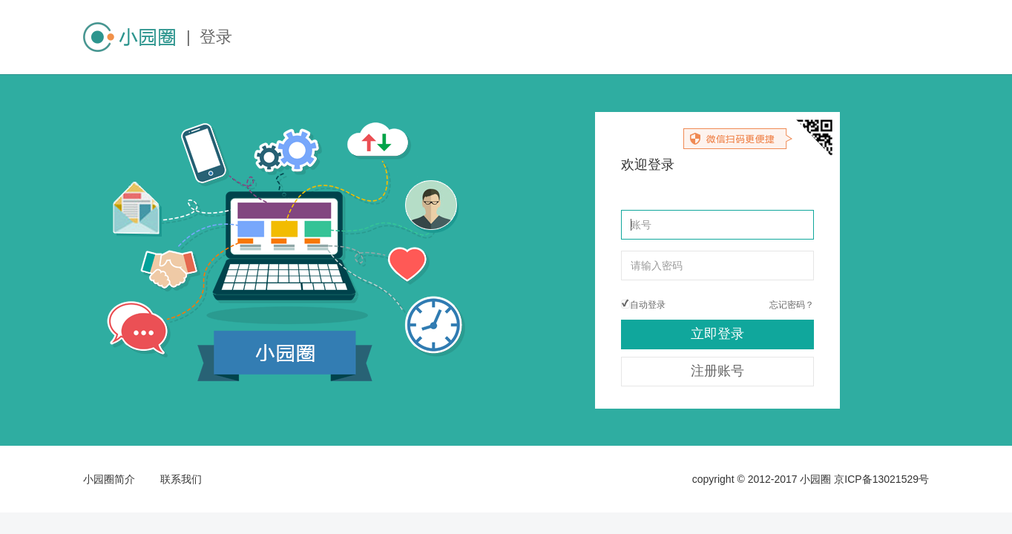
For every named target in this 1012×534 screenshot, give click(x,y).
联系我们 (181, 479)
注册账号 (717, 370)
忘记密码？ (791, 305)
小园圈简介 (109, 479)
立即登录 (717, 333)
